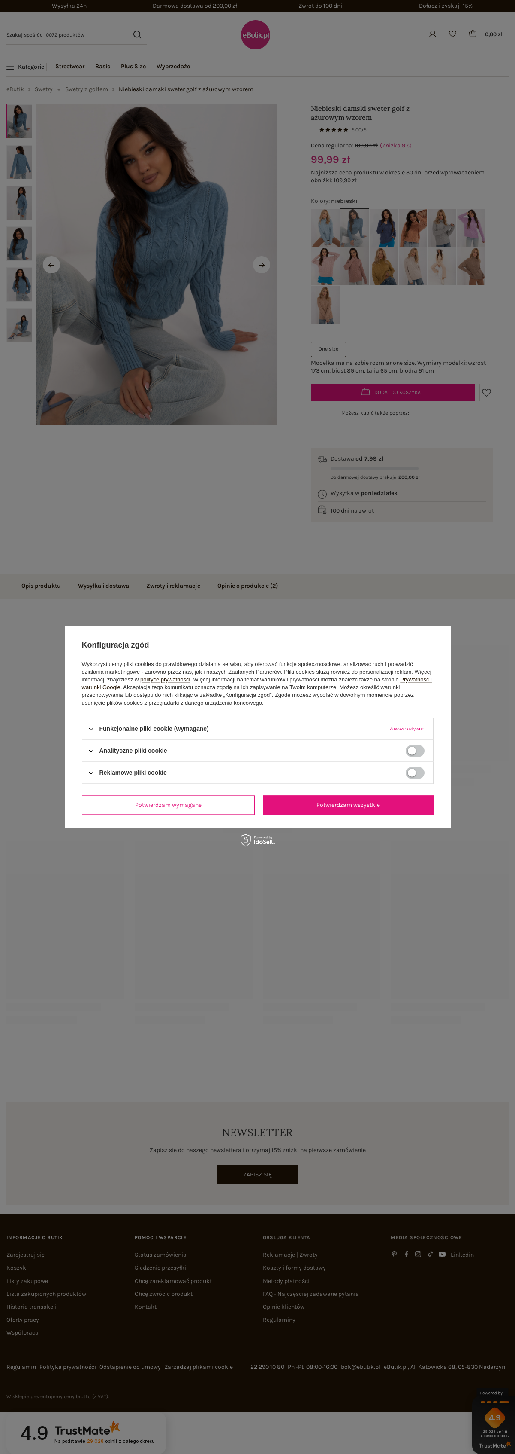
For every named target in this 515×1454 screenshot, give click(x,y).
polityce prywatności (165, 679)
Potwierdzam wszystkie (348, 805)
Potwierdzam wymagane (168, 805)
